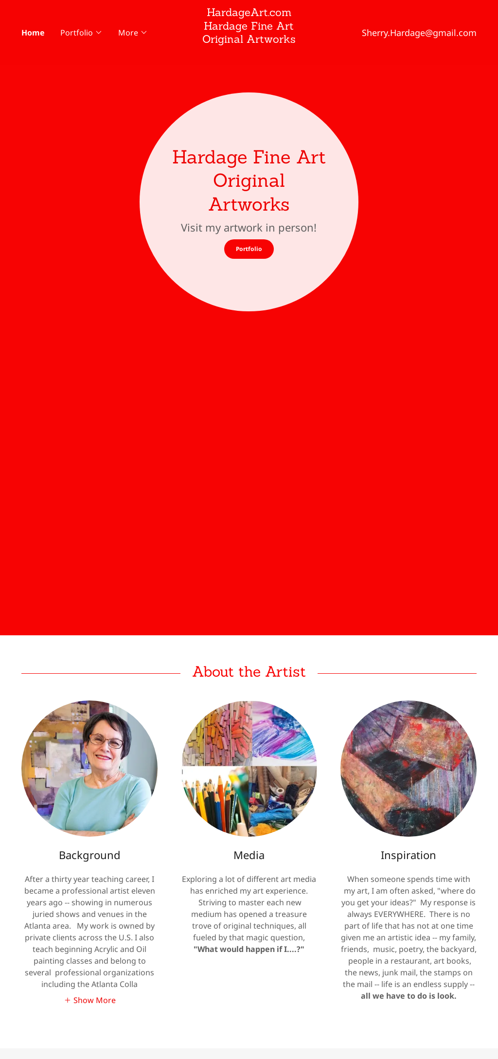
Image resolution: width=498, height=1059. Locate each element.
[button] (81, 32)
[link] (249, 53)
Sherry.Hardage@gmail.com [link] (419, 32)
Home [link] (33, 32)
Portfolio (249, 249)
